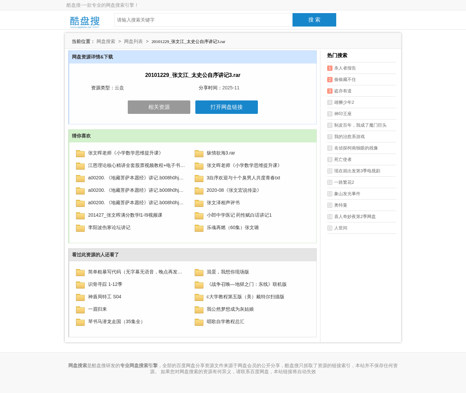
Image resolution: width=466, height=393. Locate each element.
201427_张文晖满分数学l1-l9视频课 (125, 215)
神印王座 (339, 114)
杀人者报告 (341, 68)
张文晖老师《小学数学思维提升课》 (125, 153)
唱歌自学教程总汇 (225, 321)
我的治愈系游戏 (346, 136)
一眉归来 (97, 309)
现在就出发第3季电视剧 (353, 171)
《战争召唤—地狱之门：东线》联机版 (247, 284)
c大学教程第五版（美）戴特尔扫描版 (245, 296)
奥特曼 (337, 205)
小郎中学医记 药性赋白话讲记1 (239, 215)
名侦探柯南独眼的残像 (352, 148)
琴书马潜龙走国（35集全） (116, 321)
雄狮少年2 (340, 102)
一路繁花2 (340, 182)
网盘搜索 (105, 41)
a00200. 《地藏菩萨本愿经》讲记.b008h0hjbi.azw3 (137, 177)
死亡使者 (339, 159)
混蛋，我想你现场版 (228, 271)
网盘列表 (133, 41)
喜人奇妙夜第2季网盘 (351, 216)
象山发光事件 (343, 193)
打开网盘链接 (226, 107)
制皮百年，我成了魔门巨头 (357, 125)
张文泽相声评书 (223, 202)
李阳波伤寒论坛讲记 (109, 227)
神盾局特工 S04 (104, 296)
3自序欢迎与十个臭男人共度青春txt (243, 177)
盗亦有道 (339, 91)
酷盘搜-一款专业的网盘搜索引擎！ (103, 5)
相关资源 (159, 107)
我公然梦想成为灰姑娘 (230, 309)
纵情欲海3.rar (221, 153)
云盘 (119, 87)
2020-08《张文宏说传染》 (234, 190)
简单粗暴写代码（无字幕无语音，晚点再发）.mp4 (137, 271)
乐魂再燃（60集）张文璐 (233, 227)
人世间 (337, 228)
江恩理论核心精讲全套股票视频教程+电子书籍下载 (137, 165)
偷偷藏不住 (341, 79)
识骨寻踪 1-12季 (105, 284)
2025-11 (230, 87)
